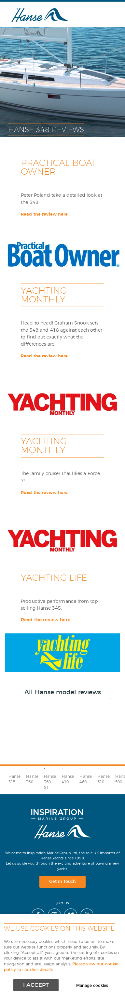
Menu (104, 14)
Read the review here (44, 214)
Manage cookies (92, 985)
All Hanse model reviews (62, 692)
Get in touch (62, 882)
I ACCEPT (36, 985)
